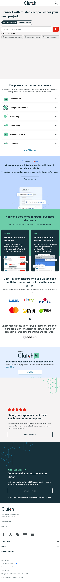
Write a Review (30, 435)
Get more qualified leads (33, 37)
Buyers (3, 547)
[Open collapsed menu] (3, 3)
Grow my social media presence (13, 37)
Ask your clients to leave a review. (38, 497)
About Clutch (5, 541)
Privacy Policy (5, 560)
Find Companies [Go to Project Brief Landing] (30, 179)
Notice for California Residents (10, 567)
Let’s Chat (30, 372)
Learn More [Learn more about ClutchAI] (10, 367)
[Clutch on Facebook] (3, 534)
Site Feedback (6, 521)
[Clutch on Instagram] (18, 534)
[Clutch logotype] (7, 509)
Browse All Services (29, 150)
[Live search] (56, 3)
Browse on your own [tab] (25, 22)
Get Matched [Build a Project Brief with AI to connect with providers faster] (56, 29)
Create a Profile (30, 491)
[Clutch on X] (11, 534)
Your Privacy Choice (7, 563)
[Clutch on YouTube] (25, 534)
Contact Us (5, 526)
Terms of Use (5, 570)
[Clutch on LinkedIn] (32, 534)
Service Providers (7, 552)
